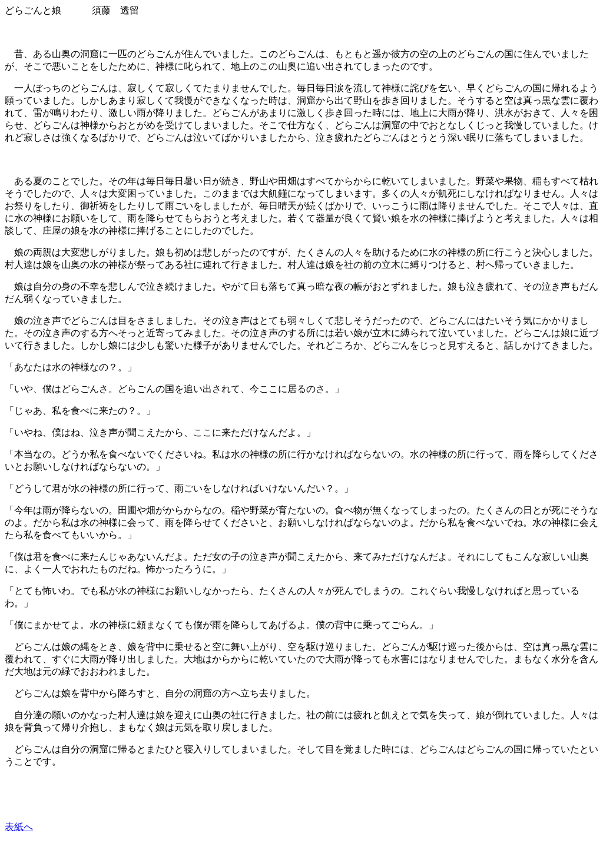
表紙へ (19, 827)
